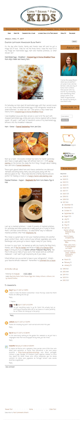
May (66, 225)
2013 (64, 278)
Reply (10, 297)
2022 (64, 188)
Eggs (30, 276)
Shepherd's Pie (31, 180)
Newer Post (9, 409)
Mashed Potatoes (12, 278)
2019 (64, 197)
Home (9, 33)
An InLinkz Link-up (11, 269)
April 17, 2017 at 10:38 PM (22, 333)
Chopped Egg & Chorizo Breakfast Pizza (41, 57)
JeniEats (11, 322)
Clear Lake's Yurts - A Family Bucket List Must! (70, 246)
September (68, 214)
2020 (64, 194)
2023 (64, 185)
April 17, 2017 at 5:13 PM (25, 305)
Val (14, 305)
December (67, 205)
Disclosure (72, 33)
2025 (64, 179)
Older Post (52, 409)
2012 (64, 280)
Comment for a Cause (47, 260)
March (66, 260)
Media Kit (63, 33)
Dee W (11, 333)
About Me (16, 33)
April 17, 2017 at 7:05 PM (22, 322)
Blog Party (13, 276)
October (67, 211)
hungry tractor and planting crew (40, 176)
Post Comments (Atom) (20, 413)
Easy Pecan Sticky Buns (69, 241)
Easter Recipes (24, 276)
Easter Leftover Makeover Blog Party (69, 232)
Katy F (11, 290)
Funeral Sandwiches (23, 127)
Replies (13, 301)
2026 (64, 176)
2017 (64, 202)
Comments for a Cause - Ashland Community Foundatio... (69, 253)
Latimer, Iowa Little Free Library (48, 33)
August (66, 216)
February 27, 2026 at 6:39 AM (24, 346)
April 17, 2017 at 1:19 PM (21, 290)
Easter (18, 276)
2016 (64, 269)
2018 (64, 199)
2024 (64, 182)
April (66, 228)
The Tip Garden (21, 248)
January (67, 265)
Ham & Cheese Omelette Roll (69, 237)
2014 (64, 275)
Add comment (10, 367)
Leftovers (49, 276)
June (66, 222)
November (67, 208)
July (65, 219)
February (67, 262)
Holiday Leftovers (41, 276)
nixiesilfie (12, 346)
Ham (34, 276)
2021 (64, 191)
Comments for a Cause (28, 33)
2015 (64, 272)
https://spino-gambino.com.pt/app (28, 352)
